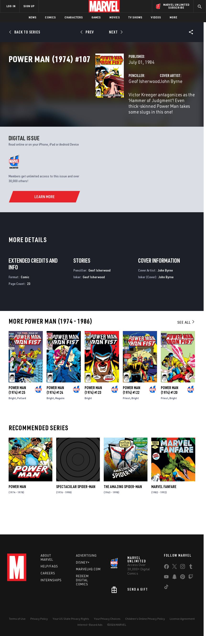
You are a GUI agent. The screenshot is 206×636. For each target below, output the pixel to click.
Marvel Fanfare (163, 509)
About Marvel (47, 557)
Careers (48, 573)
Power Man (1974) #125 (17, 413)
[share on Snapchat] (174, 577)
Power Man (17, 509)
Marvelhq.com (88, 569)
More (174, 17)
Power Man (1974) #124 (55, 413)
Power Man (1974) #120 (169, 413)
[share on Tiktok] (166, 587)
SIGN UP (28, 6)
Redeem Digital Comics (82, 580)
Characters (74, 17)
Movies (114, 17)
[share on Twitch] (190, 577)
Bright (12, 421)
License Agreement (182, 618)
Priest (126, 421)
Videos (156, 17)
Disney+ (83, 562)
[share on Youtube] (166, 577)
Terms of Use (17, 618)
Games (96, 17)
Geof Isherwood (83, 102)
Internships (51, 580)
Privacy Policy (39, 618)
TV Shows (135, 17)
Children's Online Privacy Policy (145, 618)
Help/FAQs (49, 566)
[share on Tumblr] (190, 567)
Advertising (86, 555)
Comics (50, 17)
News (33, 17)
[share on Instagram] (182, 567)
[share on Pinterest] (182, 577)
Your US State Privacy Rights (71, 618)
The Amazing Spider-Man (123, 509)
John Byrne (141, 102)
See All (186, 344)
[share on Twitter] (174, 567)
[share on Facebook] (166, 567)
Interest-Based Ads (90, 624)
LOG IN (11, 6)
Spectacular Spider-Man (75, 509)
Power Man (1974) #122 (131, 413)
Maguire (60, 421)
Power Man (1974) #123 (93, 413)
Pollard (21, 421)
